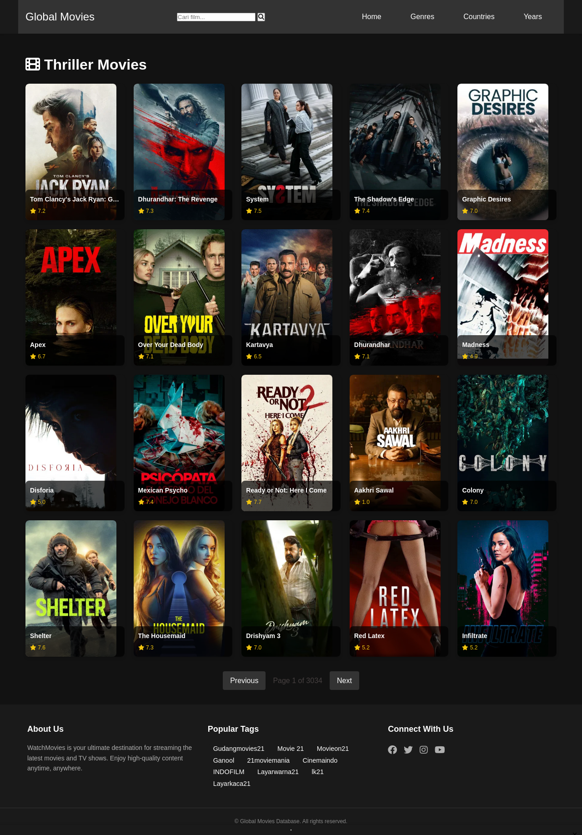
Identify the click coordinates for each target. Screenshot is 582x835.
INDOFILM (229, 771)
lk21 (318, 771)
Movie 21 (290, 748)
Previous (244, 680)
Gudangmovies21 (239, 748)
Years (533, 16)
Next (344, 680)
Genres (422, 16)
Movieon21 (333, 748)
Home (371, 16)
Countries (478, 16)
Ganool (223, 760)
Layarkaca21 (232, 783)
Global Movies (60, 16)
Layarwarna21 (278, 771)
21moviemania (268, 760)
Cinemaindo (320, 760)
